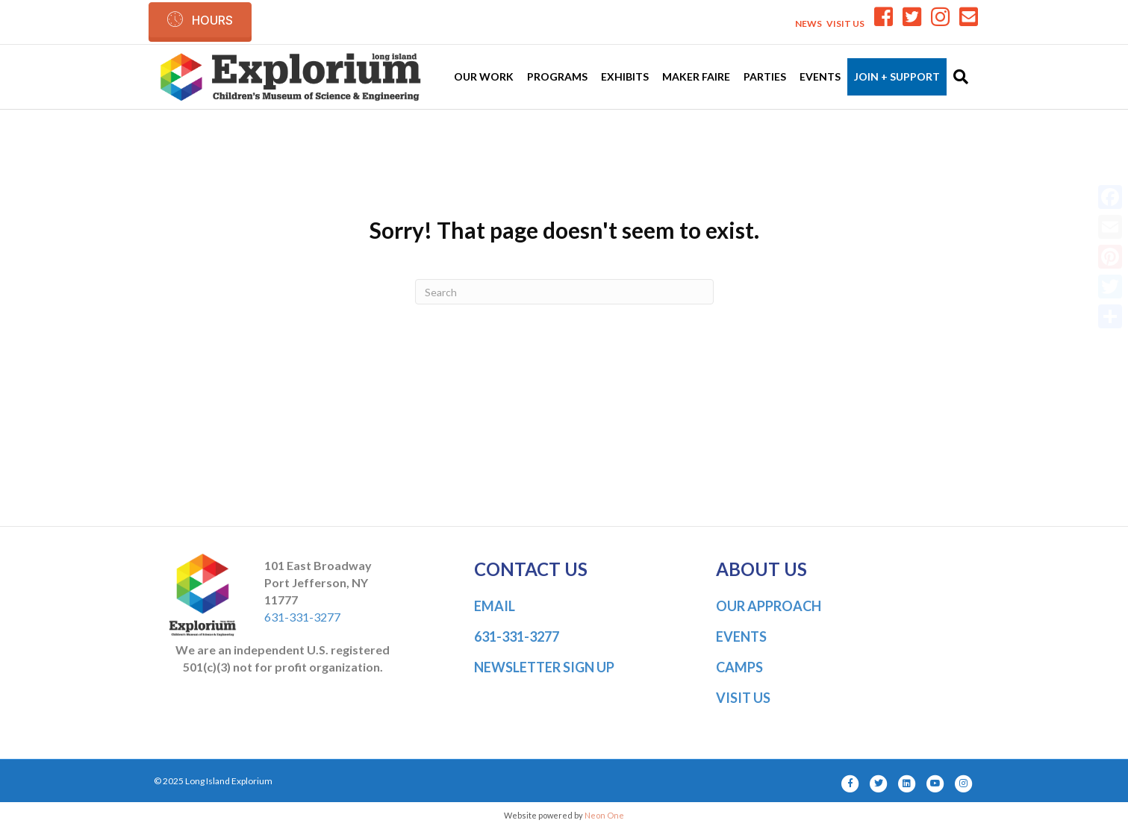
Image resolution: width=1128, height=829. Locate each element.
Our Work (484, 76)
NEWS (808, 23)
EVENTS (741, 636)
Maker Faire (696, 76)
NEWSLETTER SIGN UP (544, 667)
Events (820, 76)
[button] (200, 19)
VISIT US (845, 23)
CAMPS (739, 667)
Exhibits (625, 76)
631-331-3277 (302, 617)
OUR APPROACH (768, 606)
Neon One (604, 815)
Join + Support (897, 76)
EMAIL (494, 606)
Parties (765, 76)
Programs (557, 76)
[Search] (957, 77)
